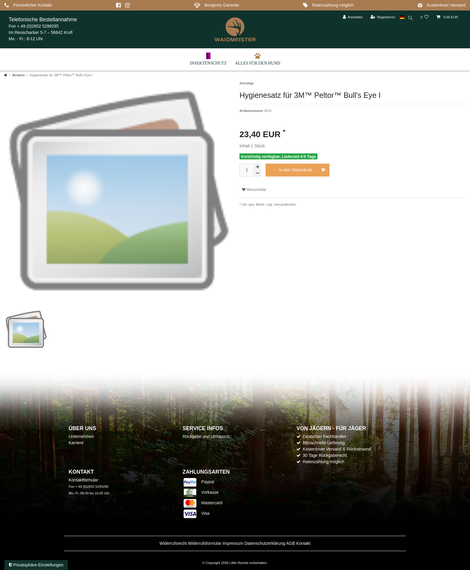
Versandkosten (284, 204)
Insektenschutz (208, 59)
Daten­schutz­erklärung (264, 543)
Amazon (18, 75)
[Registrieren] (381, 17)
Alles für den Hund (257, 59)
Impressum (232, 543)
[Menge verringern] (257, 173)
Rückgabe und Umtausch (206, 436)
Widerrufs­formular (204, 543)
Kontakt (303, 543)
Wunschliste (254, 190)
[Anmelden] (351, 17)
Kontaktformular (83, 480)
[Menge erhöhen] (257, 167)
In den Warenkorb (302, 170)
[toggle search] (410, 18)
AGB (290, 543)
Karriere (76, 442)
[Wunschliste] (424, 17)
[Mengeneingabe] (246, 170)
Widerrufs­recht (173, 543)
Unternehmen (81, 436)
